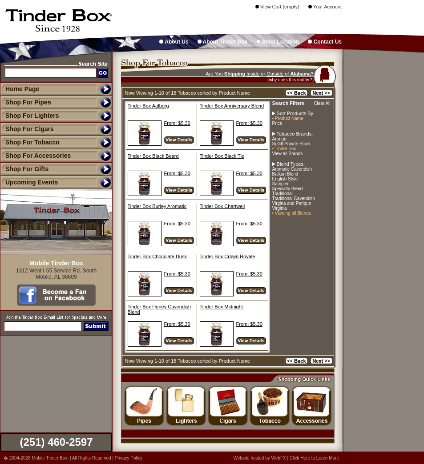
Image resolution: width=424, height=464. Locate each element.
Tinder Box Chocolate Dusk (157, 256)
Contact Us (325, 42)
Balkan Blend (285, 174)
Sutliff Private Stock (291, 143)
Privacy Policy (128, 458)
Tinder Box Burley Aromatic (157, 206)
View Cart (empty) (277, 6)
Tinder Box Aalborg (148, 105)
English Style (285, 178)
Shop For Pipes (25, 102)
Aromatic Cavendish (292, 169)
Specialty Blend (287, 188)
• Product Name (287, 118)
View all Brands (287, 153)
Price (277, 123)
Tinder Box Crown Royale (227, 256)
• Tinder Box (284, 148)
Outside (275, 73)
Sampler (280, 183)
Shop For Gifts (24, 168)
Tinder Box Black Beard (153, 156)
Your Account (325, 6)
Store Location (277, 42)
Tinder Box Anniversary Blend (232, 105)
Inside (252, 73)
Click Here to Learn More (314, 458)
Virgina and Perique (291, 203)
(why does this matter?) (290, 79)
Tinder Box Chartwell (222, 206)
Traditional (282, 193)
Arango (279, 138)
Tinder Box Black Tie (222, 156)
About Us (173, 42)
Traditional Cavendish (293, 198)
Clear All (322, 103)
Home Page (22, 88)
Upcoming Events (29, 182)
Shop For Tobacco (30, 142)
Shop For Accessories (35, 155)
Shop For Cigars (27, 128)
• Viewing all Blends (291, 213)
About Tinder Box (222, 42)
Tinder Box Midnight (221, 306)
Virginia (279, 208)
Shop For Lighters (29, 115)
